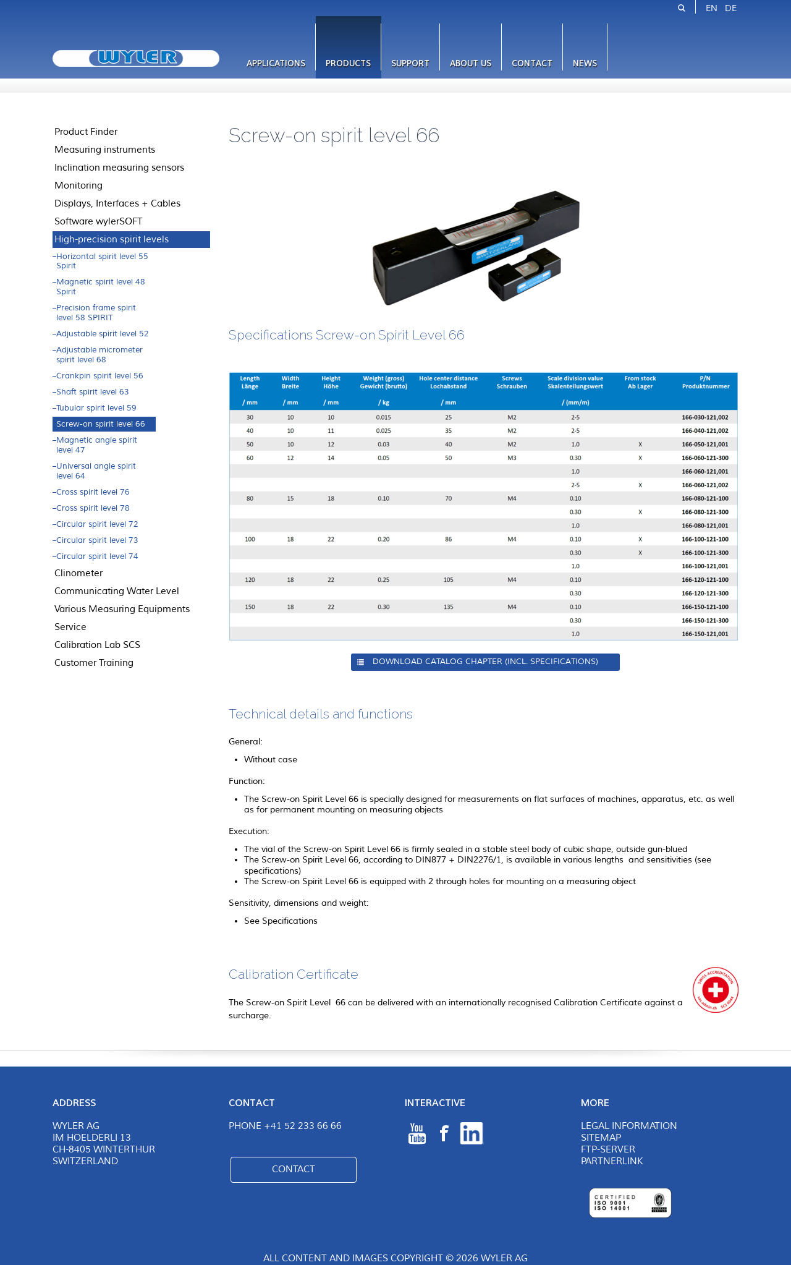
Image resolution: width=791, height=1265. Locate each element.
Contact (532, 63)
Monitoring (78, 185)
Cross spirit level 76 (93, 492)
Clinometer (78, 573)
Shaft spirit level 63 (92, 392)
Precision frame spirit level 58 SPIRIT (96, 313)
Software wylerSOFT (98, 221)
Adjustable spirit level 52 (102, 334)
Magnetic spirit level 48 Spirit (100, 287)
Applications (276, 63)
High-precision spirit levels (111, 239)
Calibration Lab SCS (97, 645)
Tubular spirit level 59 (96, 408)
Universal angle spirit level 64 (96, 471)
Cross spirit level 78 (93, 508)
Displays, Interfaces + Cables (117, 203)
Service (70, 627)
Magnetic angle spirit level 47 (96, 445)
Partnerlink (612, 1161)
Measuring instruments (104, 149)
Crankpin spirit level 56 (99, 376)
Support (410, 63)
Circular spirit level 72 (97, 524)
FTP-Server (608, 1150)
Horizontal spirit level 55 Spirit (102, 261)
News (585, 63)
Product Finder (85, 132)
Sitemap (601, 1138)
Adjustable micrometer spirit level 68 (99, 355)
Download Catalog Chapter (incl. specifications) (485, 662)
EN (711, 8)
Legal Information (629, 1126)
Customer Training (93, 663)
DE (731, 8)
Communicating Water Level (116, 591)
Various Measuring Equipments (122, 609)
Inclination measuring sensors (119, 167)
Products (348, 63)
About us (470, 63)
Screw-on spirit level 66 (100, 424)
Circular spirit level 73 (97, 540)
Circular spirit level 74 (97, 556)
